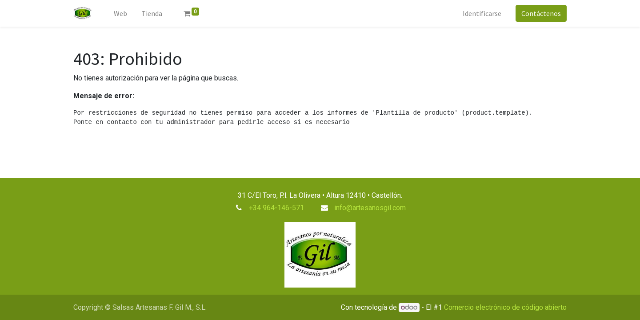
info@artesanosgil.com (370, 208)
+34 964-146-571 (276, 208)
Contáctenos (541, 13)
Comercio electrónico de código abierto (505, 307)
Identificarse (482, 13)
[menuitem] (120, 13)
